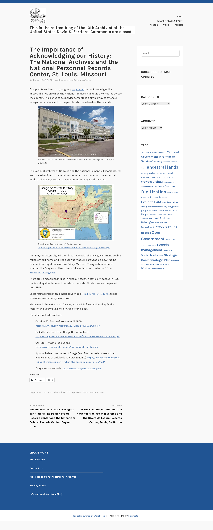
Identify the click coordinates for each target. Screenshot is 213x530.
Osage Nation (75, 401)
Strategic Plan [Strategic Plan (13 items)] (160, 260)
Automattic (135, 524)
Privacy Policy (38, 493)
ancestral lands (45, 401)
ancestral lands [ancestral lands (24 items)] (162, 167)
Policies (179, 25)
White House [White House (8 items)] (162, 264)
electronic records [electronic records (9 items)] (151, 197)
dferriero (54, 80)
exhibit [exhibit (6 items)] (164, 197)
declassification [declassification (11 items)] (164, 186)
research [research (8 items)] (167, 250)
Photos (154, 25)
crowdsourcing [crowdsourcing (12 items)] (151, 181)
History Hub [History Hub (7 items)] (146, 207)
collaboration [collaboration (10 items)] (149, 177)
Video (166, 25)
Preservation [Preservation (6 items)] (151, 245)
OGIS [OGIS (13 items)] (163, 226)
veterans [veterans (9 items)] (151, 264)
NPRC (65, 401)
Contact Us (37, 476)
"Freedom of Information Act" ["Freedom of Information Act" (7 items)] (153, 152)
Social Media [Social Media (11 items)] (149, 255)
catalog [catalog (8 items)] (145, 173)
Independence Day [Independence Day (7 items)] (159, 207)
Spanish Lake (89, 401)
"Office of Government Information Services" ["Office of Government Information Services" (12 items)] (160, 156)
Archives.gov (38, 467)
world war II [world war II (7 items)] (159, 269)
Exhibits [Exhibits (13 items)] (147, 202)
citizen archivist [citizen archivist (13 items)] (161, 173)
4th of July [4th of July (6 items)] (158, 162)
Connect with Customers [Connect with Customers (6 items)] (168, 178)
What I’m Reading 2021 (169, 21)
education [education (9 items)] (172, 192)
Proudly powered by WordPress (88, 524)
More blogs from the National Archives (55, 485)
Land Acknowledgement (80, 80)
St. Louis (100, 401)
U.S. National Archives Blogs (48, 502)
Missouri (57, 401)
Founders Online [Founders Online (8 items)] (170, 202)
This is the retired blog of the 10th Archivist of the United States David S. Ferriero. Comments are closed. (81, 29)
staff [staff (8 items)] (161, 255)
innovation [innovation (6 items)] (153, 211)
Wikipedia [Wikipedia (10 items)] (147, 268)
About (180, 17)
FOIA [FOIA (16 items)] (157, 202)
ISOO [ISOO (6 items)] (160, 211)
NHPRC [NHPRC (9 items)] (156, 227)
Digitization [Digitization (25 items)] (153, 191)
